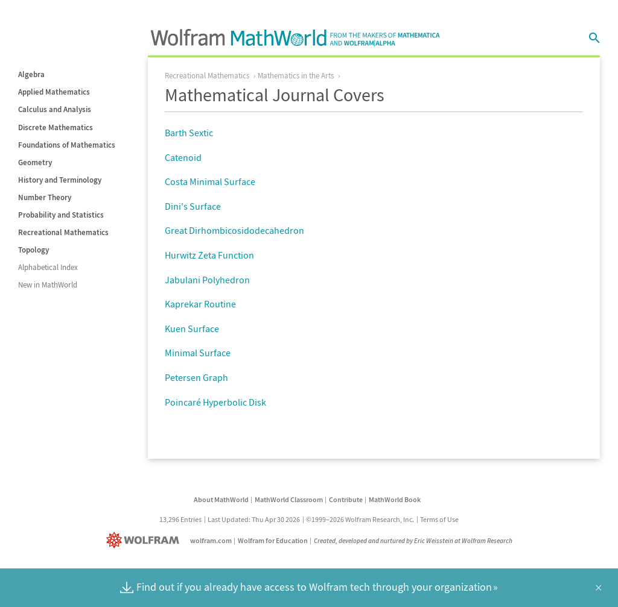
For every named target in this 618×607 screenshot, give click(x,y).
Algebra (31, 74)
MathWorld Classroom (289, 499)
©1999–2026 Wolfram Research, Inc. (360, 519)
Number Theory (44, 197)
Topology (33, 250)
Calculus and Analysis (54, 109)
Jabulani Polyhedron (207, 280)
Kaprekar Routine (200, 304)
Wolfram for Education (273, 540)
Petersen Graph (196, 377)
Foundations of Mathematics (66, 145)
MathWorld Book (395, 499)
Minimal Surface (198, 353)
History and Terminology (59, 180)
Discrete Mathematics (55, 127)
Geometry (35, 162)
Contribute (346, 499)
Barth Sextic (189, 133)
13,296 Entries (180, 519)
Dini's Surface (193, 206)
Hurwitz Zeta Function (209, 255)
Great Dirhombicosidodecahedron (234, 230)
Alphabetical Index (48, 267)
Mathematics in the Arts (296, 76)
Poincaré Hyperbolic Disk (215, 402)
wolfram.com (211, 540)
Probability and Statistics (61, 215)
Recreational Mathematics (63, 232)
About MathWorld (221, 499)
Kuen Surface (192, 328)
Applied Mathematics (54, 92)
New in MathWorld (47, 285)
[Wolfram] (145, 540)
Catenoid (183, 157)
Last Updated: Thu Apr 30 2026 (254, 519)
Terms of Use (439, 519)
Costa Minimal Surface (210, 181)
